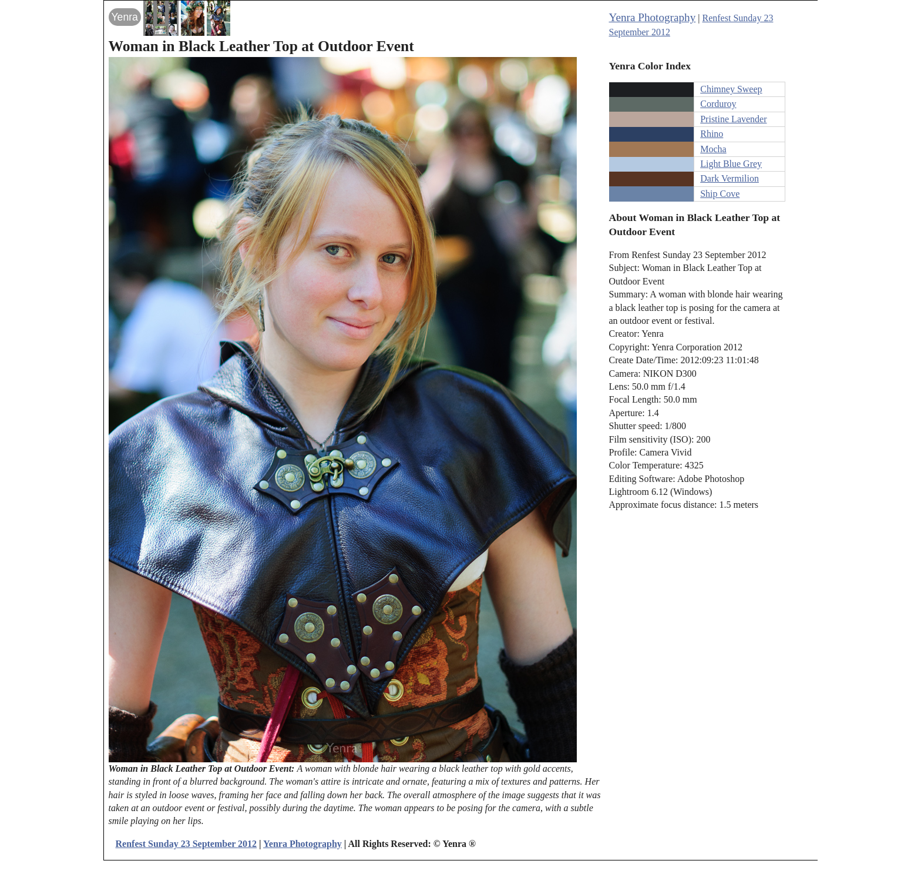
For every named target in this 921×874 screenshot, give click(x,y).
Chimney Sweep (731, 89)
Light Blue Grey (731, 164)
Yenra (125, 17)
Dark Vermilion (729, 178)
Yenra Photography (652, 17)
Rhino (711, 134)
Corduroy (718, 104)
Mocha (713, 149)
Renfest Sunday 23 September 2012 (186, 844)
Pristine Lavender (733, 119)
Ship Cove (720, 194)
